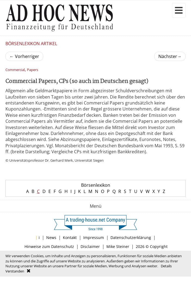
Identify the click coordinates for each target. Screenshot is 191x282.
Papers (32, 70)
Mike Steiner (117, 246)
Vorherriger (24, 56)
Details (166, 265)
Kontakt (70, 237)
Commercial (15, 70)
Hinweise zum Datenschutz (49, 246)
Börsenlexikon (95, 185)
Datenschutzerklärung (130, 237)
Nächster (169, 56)
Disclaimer (90, 246)
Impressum (93, 237)
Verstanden (14, 271)
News (51, 237)
